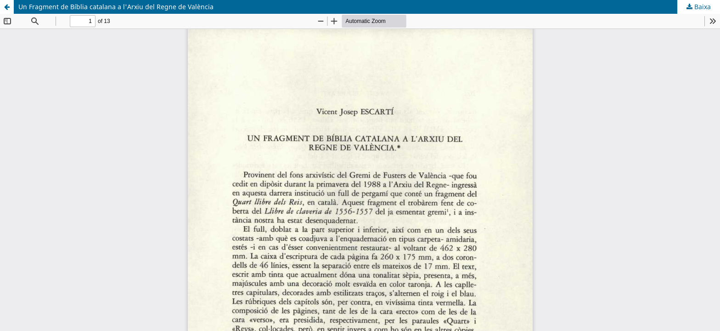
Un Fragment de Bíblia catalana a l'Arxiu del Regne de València (116, 6)
